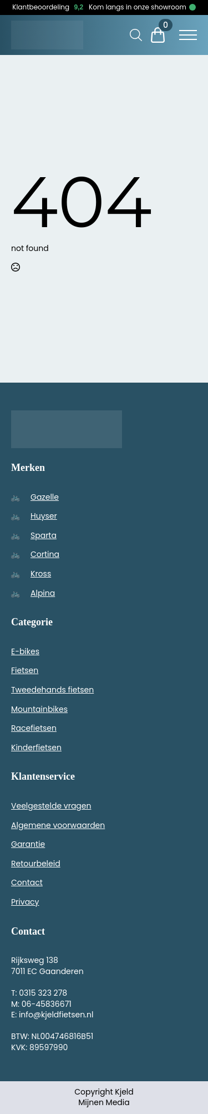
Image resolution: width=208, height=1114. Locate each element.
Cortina (45, 554)
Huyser (44, 515)
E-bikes (25, 651)
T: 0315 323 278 (39, 992)
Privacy (25, 901)
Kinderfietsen (36, 747)
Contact (27, 882)
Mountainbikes (39, 709)
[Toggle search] (135, 35)
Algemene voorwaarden (58, 825)
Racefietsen (34, 728)
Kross (41, 573)
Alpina (43, 593)
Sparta (44, 535)
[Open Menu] (188, 35)
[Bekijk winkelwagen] (162, 35)
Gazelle (45, 497)
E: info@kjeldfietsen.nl (52, 1014)
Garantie (28, 844)
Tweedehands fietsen (52, 689)
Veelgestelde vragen (51, 805)
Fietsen (24, 670)
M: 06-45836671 (41, 1004)
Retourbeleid (35, 863)
